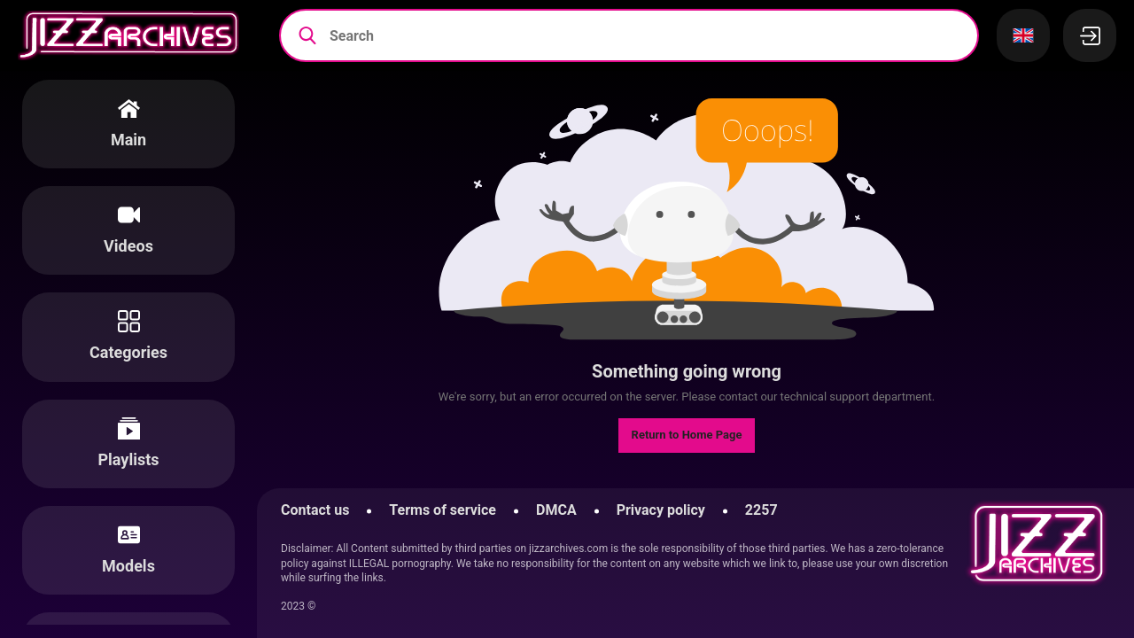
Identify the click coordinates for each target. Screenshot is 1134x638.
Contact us (315, 510)
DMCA (556, 510)
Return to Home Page (687, 434)
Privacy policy (661, 510)
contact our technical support (793, 396)
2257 (761, 510)
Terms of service (442, 510)
